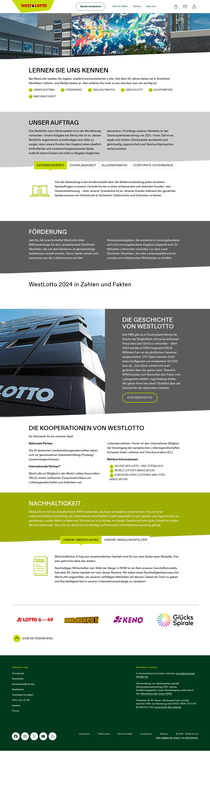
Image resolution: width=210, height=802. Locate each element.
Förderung (74, 90)
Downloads (18, 724)
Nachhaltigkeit (45, 96)
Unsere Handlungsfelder (125, 591)
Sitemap (164, 785)
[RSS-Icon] (52, 787)
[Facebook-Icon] (16, 787)
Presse (15, 762)
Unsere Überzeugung (81, 591)
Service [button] (137, 6)
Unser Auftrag (44, 90)
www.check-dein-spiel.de (167, 758)
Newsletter (18, 730)
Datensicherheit (50, 165)
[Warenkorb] (176, 6)
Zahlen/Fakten (104, 90)
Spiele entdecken (90, 6)
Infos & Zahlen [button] (120, 6)
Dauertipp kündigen (22, 746)
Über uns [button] (151, 6)
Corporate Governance (153, 165)
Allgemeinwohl (115, 165)
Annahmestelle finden (23, 735)
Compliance (146, 785)
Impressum (84, 785)
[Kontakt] (185, 6)
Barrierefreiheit (125, 785)
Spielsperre (18, 740)
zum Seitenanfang (37, 689)
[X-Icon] (34, 787)
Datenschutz (104, 785)
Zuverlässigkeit (82, 165)
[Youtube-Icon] (43, 787)
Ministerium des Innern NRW (156, 744)
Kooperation (163, 90)
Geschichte (134, 90)
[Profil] (194, 6)
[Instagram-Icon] (25, 787)
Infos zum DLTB (20, 751)
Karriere (16, 756)
